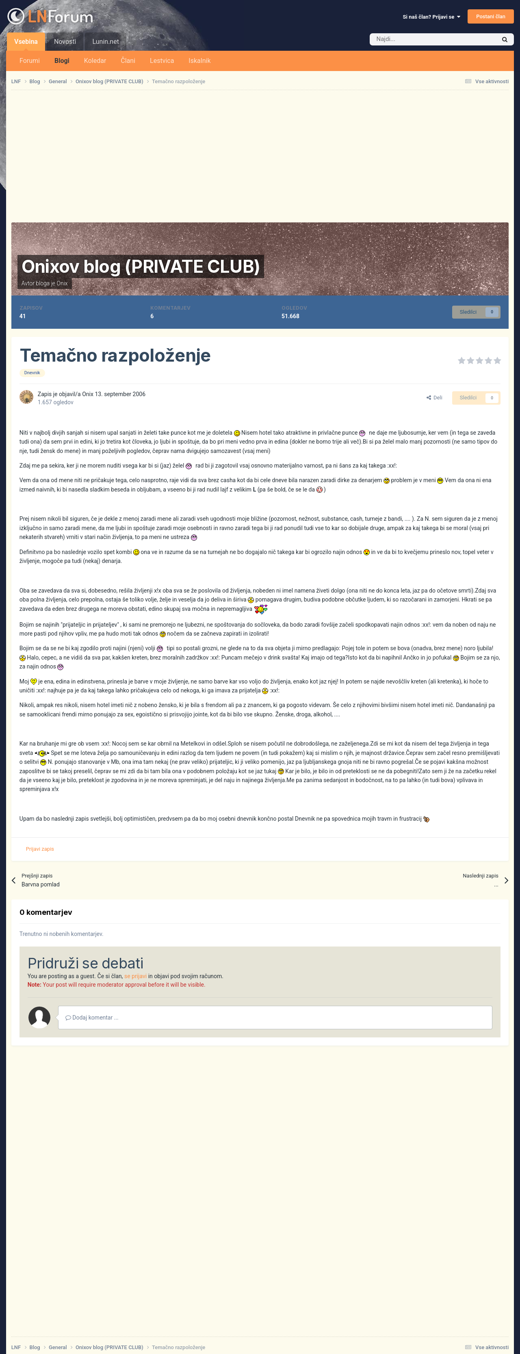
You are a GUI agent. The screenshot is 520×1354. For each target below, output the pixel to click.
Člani (128, 61)
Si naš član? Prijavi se (431, 17)
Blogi (61, 61)
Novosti (65, 41)
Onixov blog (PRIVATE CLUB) (141, 266)
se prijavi (135, 976)
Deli (434, 398)
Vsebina (26, 44)
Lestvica (162, 61)
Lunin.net (105, 41)
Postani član (490, 16)
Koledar (95, 61)
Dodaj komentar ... (92, 1017)
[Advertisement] (260, 156)
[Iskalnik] (416, 39)
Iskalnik (199, 61)
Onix (62, 283)
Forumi (30, 61)
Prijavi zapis (40, 849)
